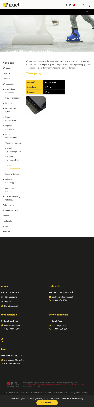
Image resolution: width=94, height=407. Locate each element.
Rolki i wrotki (8, 205)
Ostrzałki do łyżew (10, 110)
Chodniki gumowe (13, 143)
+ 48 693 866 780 (10, 329)
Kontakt (6, 231)
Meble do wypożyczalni (11, 136)
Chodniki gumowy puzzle (14, 150)
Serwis (6, 215)
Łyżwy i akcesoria (12, 98)
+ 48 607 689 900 (10, 363)
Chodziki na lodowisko (10, 91)
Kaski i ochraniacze (10, 119)
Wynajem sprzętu (10, 210)
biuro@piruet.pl (9, 306)
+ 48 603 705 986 (58, 300)
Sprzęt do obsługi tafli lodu (13, 198)
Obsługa (6, 73)
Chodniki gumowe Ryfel (13, 158)
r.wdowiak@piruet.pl (11, 325)
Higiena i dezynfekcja (10, 127)
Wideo (5, 226)
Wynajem (7, 68)
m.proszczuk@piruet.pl (12, 360)
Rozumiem (45, 403)
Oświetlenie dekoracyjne (10, 181)
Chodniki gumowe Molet (13, 167)
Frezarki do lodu (12, 174)
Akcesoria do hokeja (11, 189)
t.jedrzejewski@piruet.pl (61, 297)
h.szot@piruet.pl (57, 325)
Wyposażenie (8, 84)
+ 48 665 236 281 (58, 329)
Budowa (6, 78)
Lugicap (8, 103)
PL (90, 5)
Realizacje (7, 221)
